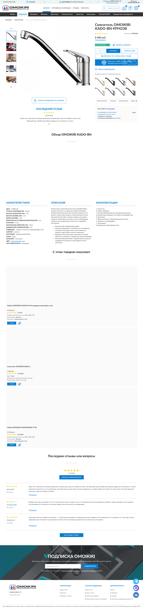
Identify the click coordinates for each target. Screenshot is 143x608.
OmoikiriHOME (104, 14)
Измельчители (67, 14)
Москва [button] (111, 109)
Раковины (33, 14)
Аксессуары (91, 14)
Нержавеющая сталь (18, 241)
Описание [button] (113, 101)
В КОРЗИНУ (113, 50)
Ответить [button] (33, 494)
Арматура (79, 14)
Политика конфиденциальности (122, 598)
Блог (113, 589)
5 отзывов (20, 434)
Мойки (12, 14)
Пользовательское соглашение (96, 598)
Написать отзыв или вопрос (72, 477)
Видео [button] (134, 101)
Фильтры (44, 14)
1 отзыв (19, 312)
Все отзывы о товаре (71, 534)
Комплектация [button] (123, 101)
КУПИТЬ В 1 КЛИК (129, 50)
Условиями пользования (89, 570)
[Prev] (11, 28)
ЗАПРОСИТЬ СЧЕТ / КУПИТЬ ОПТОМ (116, 56)
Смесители (23, 14)
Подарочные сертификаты (123, 14)
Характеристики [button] (102, 101)
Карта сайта (90, 592)
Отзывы (76, 8)
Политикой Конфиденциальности (71, 570)
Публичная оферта (92, 595)
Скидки (113, 595)
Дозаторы (54, 14)
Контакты (85, 8)
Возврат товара (66, 595)
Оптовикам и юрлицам (61, 8)
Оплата (63, 592)
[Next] (11, 87)
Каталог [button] (46, 8)
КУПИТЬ (11, 323)
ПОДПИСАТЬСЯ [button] (90, 566)
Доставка (64, 589)
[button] (112, 2)
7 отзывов (20, 373)
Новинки (114, 592)
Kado (14, 236)
